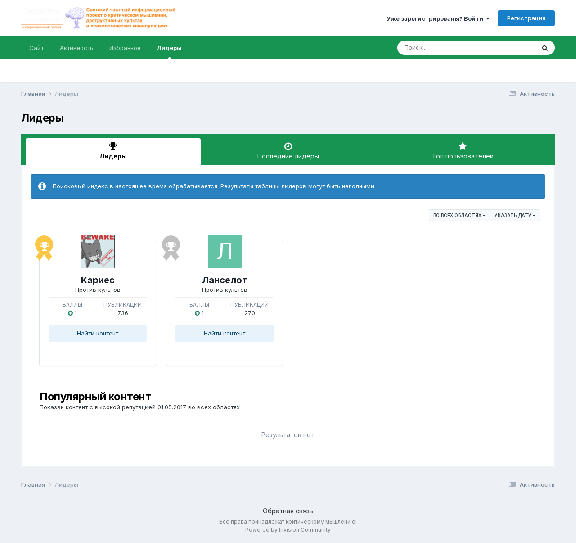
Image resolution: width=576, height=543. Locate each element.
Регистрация (526, 18)
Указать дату (515, 215)
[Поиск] (449, 48)
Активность (76, 47)
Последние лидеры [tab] (288, 151)
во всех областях (459, 215)
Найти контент (97, 333)
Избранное (125, 47)
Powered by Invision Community (288, 529)
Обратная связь (288, 511)
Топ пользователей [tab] (463, 151)
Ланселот (225, 280)
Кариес (98, 280)
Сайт (36, 47)
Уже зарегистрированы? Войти (438, 18)
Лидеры (169, 51)
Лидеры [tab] (113, 151)
